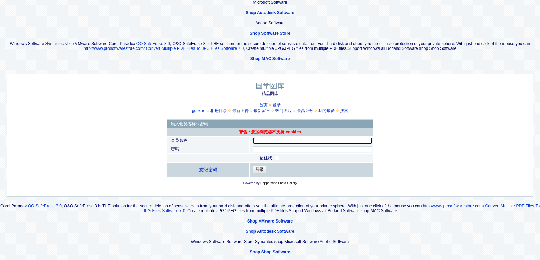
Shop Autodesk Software (270, 12)
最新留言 (261, 110)
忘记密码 (208, 169)
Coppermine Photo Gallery (278, 183)
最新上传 (240, 110)
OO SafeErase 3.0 (153, 43)
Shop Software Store (270, 33)
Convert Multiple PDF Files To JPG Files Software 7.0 (195, 48)
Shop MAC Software (270, 58)
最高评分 (305, 110)
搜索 (344, 110)
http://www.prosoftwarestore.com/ (114, 48)
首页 (263, 104)
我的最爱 (326, 110)
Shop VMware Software (270, 221)
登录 (276, 104)
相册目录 (218, 110)
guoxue (198, 110)
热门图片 (283, 110)
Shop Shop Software (270, 252)
